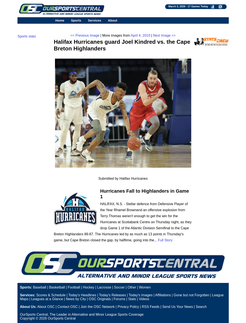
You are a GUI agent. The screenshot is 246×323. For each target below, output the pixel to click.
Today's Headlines (82, 295)
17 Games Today (198, 6)
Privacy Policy (128, 307)
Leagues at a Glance (47, 299)
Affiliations (163, 295)
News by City (76, 299)
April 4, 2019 (140, 35)
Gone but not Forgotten (191, 295)
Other (131, 287)
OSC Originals (100, 299)
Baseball (39, 287)
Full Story (165, 240)
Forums (119, 299)
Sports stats (27, 36)
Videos (144, 299)
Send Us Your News (177, 307)
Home (59, 20)
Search (201, 307)
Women (145, 287)
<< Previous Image (85, 35)
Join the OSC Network (98, 307)
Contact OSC (67, 307)
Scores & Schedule (51, 295)
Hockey (88, 287)
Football (74, 287)
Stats (132, 299)
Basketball (57, 287)
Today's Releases (112, 295)
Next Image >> (164, 35)
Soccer (119, 287)
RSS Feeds (151, 307)
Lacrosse (104, 287)
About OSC (46, 307)
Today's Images (141, 295)
